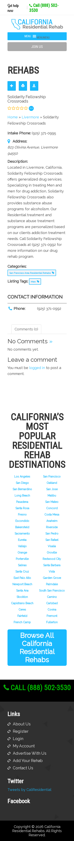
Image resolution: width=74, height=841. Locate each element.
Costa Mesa (51, 514)
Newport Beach (22, 584)
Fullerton (52, 622)
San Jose (52, 489)
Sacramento (22, 533)
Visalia (52, 546)
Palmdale (52, 584)
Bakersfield (22, 527)
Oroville (52, 552)
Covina (52, 609)
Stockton (22, 596)
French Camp (22, 622)
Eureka (22, 539)
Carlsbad (52, 603)
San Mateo (51, 501)
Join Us (37, 47)
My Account (24, 746)
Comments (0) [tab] (26, 329)
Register (20, 731)
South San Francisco (52, 590)
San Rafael (51, 539)
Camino (52, 596)
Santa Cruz (22, 571)
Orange (22, 552)
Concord (52, 508)
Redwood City (52, 558)
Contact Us (23, 768)
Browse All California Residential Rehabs (37, 647)
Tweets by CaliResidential (29, 790)
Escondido (22, 520)
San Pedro (51, 533)
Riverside (52, 527)
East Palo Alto (22, 577)
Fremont (52, 615)
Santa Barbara (51, 565)
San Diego (22, 482)
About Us (22, 724)
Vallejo (22, 546)
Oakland (52, 482)
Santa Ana (22, 590)
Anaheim (51, 520)
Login (18, 738)
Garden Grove (52, 577)
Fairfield (22, 615)
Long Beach (22, 495)
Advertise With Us (29, 753)
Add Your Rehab (28, 760)
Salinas (22, 565)
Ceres (22, 609)
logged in (37, 368)
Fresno (22, 514)
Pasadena (22, 501)
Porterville (22, 558)
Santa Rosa (22, 508)
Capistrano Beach (22, 603)
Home (12, 117)
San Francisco (52, 476)
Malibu (52, 495)
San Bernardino (22, 489)
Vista (52, 571)
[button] (43, 37)
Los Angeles (22, 476)
